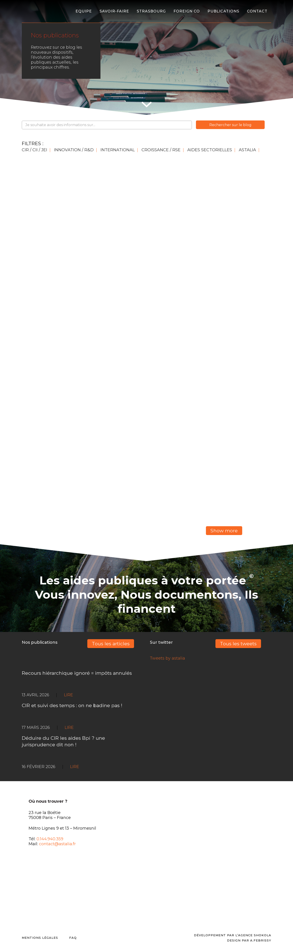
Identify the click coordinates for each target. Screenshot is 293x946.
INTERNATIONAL (117, 149)
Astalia (247, 149)
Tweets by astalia (167, 658)
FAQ (73, 937)
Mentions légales (40, 937)
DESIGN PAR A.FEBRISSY (249, 940)
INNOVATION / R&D (74, 149)
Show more (224, 530)
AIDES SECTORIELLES (209, 149)
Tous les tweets (238, 643)
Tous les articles (110, 643)
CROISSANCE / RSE (161, 149)
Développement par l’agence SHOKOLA (232, 935)
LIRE (74, 766)
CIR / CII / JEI (34, 149)
